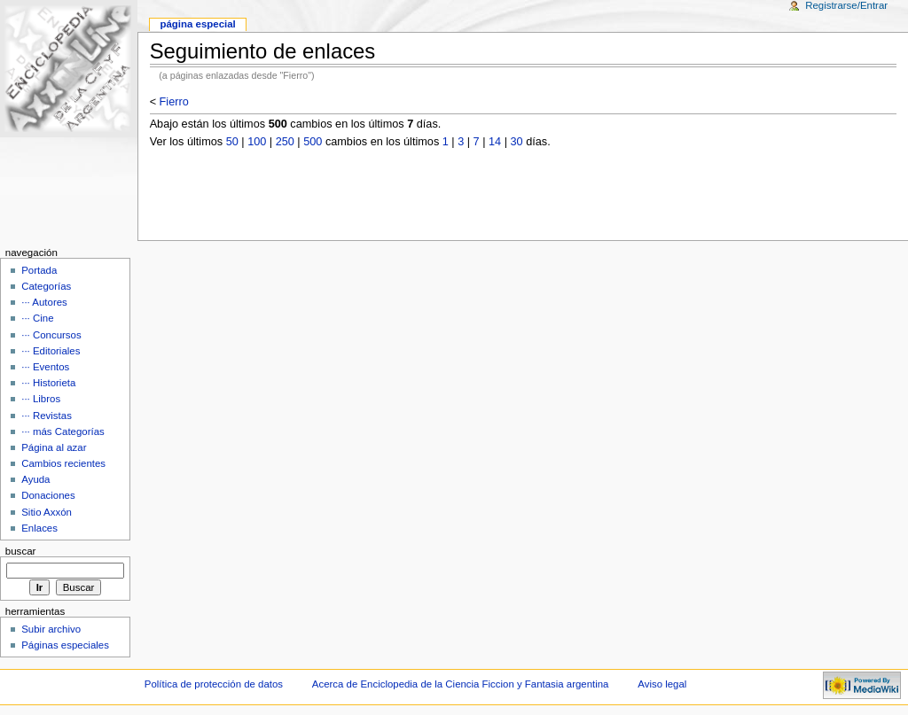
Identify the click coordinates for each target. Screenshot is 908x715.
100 (256, 142)
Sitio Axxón (46, 512)
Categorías (46, 286)
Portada (39, 270)
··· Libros (40, 398)
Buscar (20, 551)
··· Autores (44, 302)
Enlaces (39, 528)
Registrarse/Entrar (846, 5)
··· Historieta (48, 382)
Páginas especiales (65, 645)
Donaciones (48, 495)
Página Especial (197, 24)
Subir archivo (51, 629)
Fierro (174, 102)
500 (312, 142)
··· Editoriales (50, 351)
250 (285, 142)
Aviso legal (662, 684)
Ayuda (35, 479)
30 (517, 142)
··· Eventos (45, 366)
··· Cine (37, 318)
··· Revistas (46, 415)
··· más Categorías (63, 431)
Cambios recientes (63, 463)
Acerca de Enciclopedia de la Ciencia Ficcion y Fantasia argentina (460, 684)
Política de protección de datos (214, 684)
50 (232, 142)
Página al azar (53, 447)
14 (495, 142)
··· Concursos (51, 335)
